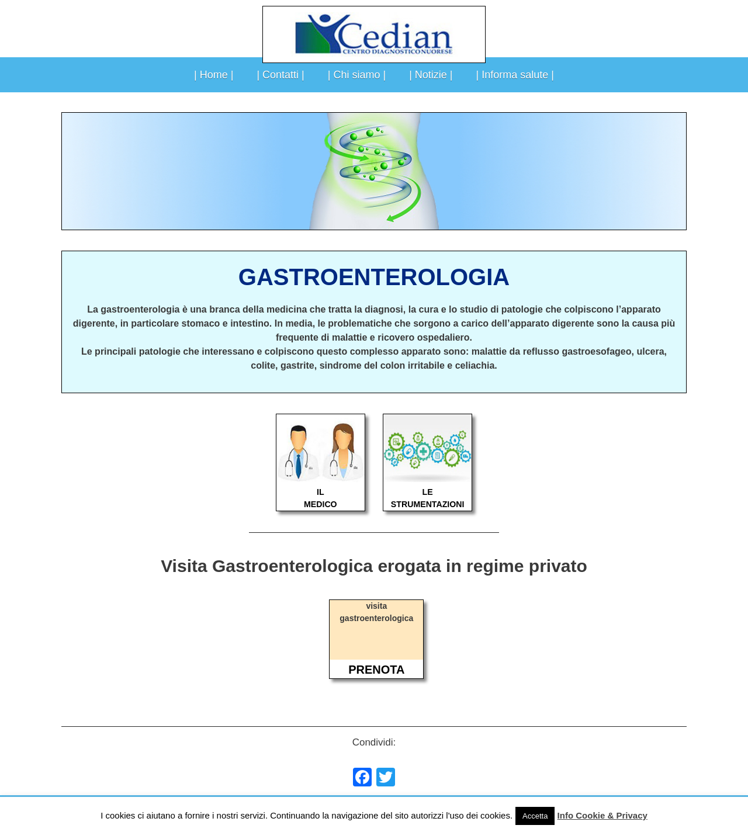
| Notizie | (430, 75)
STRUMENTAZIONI (428, 504)
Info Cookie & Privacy (602, 815)
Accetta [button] (535, 816)
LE (428, 492)
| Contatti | (280, 75)
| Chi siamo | (357, 75)
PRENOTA (376, 669)
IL (320, 492)
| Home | (213, 75)
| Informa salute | (515, 75)
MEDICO (320, 504)
